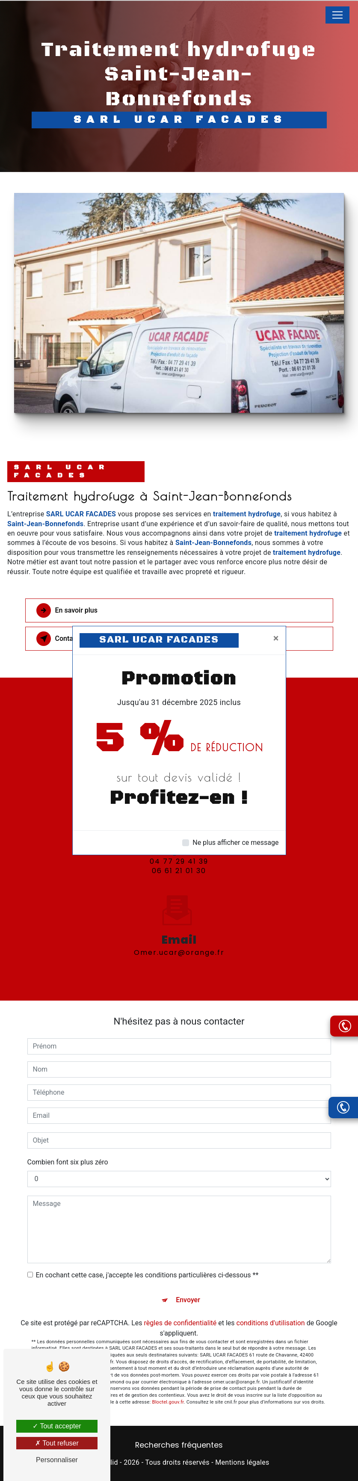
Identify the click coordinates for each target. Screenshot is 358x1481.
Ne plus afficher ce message (235, 842)
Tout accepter (57, 1426)
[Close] (276, 638)
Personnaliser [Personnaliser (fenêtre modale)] (57, 1459)
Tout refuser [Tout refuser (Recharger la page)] (57, 1443)
